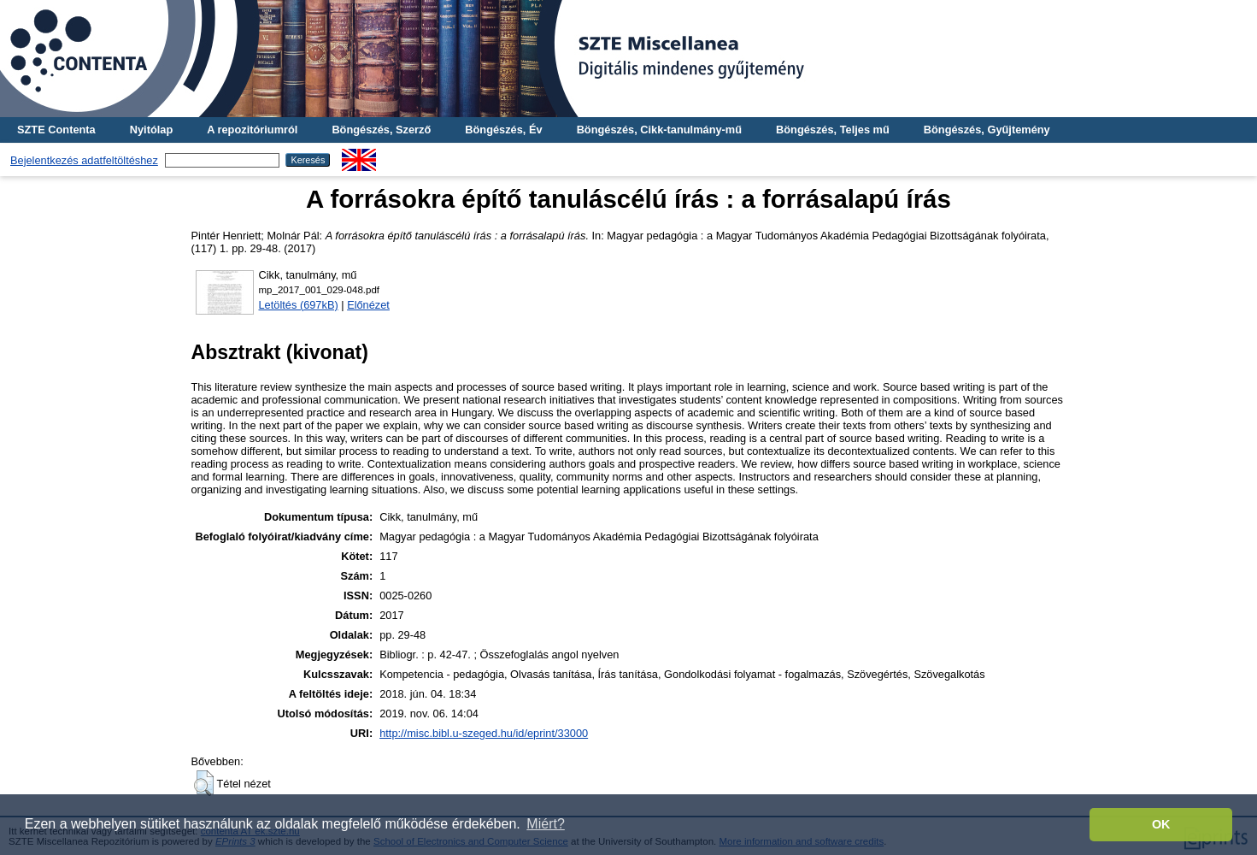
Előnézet (368, 304)
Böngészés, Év (503, 129)
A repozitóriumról (252, 129)
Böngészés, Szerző (381, 129)
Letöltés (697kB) (298, 304)
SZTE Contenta (56, 129)
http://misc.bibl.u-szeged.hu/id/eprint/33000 (483, 733)
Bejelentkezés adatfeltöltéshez (84, 160)
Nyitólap (151, 129)
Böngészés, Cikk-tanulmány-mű (659, 129)
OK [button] (1161, 824)
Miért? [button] (545, 824)
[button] (204, 783)
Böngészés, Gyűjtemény (987, 129)
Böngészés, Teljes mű (833, 129)
